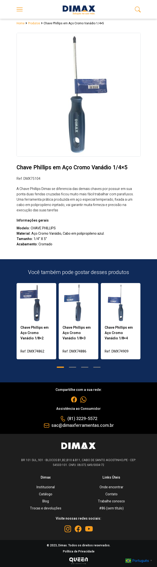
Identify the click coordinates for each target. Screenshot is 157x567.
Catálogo (45, 494)
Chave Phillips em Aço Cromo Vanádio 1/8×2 (34, 333)
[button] (60, 367)
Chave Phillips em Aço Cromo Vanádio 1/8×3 (77, 333)
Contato (111, 494)
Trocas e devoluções (45, 508)
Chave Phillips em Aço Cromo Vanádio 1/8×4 (119, 333)
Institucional (46, 487)
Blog (45, 501)
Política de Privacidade (78, 551)
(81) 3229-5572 (82, 418)
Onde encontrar (111, 487)
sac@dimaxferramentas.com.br (82, 425)
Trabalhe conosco (111, 501)
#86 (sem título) (111, 508)
